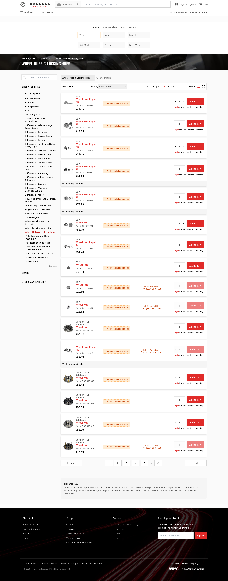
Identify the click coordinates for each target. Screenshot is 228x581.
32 (172, 86)
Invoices (70, 528)
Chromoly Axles (33, 114)
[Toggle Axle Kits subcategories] (22, 102)
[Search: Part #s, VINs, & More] (126, 4)
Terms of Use (30, 563)
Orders (69, 524)
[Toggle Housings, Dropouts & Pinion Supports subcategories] (22, 198)
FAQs (115, 537)
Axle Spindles (32, 106)
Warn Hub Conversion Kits (39, 253)
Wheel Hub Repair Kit (37, 257)
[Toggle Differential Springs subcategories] (22, 184)
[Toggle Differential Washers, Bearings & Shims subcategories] (22, 188)
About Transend (31, 524)
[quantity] (179, 101)
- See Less (52, 266)
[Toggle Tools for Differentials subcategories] (22, 213)
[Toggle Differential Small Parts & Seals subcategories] (22, 166)
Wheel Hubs (32, 261)
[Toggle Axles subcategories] (22, 110)
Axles (28, 110)
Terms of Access (49, 563)
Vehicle (95, 27)
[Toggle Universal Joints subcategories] (22, 217)
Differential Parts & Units (38, 154)
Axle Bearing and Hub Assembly (37, 237)
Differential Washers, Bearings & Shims (36, 189)
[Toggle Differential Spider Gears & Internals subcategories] (22, 177)
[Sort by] (112, 86)
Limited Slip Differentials (38, 205)
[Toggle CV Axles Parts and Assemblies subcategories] (22, 118)
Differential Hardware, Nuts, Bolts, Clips (40, 145)
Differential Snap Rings (37, 173)
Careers (26, 537)
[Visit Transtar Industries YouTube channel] (189, 546)
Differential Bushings (36, 131)
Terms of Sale (67, 563)
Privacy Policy (84, 563)
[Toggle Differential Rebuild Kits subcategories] (22, 158)
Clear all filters (103, 77)
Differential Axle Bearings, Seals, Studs (39, 127)
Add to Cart (195, 101)
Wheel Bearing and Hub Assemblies (37, 222)
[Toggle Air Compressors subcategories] (22, 98)
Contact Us (117, 528)
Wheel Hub (82, 222)
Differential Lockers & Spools (40, 150)
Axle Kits (29, 102)
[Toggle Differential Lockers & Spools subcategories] (22, 150)
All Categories (30, 93)
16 (163, 86)
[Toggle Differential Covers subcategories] (22, 140)
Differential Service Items (38, 162)
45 (158, 463)
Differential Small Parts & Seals (38, 168)
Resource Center (199, 12)
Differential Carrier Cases (38, 135)
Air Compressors (34, 98)
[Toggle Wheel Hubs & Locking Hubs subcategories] (22, 232)
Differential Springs (35, 183)
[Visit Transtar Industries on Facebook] (159, 546)
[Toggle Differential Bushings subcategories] (22, 132)
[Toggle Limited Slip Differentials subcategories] (22, 205)
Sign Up (201, 535)
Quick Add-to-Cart (178, 12)
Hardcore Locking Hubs (38, 242)
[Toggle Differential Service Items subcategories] (22, 162)
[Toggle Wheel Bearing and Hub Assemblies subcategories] (22, 221)
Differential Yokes (34, 194)
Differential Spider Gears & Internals (39, 178)
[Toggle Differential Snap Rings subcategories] (22, 173)
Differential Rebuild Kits (37, 158)
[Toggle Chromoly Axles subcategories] (22, 114)
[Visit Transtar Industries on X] (181, 546)
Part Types (45, 12)
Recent (132, 27)
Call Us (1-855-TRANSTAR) (125, 524)
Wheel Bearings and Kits (38, 227)
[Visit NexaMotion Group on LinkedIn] (167, 546)
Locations (117, 533)
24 (168, 86)
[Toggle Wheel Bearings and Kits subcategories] (22, 228)
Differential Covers (35, 139)
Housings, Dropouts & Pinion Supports (40, 200)
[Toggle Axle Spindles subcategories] (22, 106)
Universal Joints (33, 217)
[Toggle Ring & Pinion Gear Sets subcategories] (22, 209)
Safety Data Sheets (75, 533)
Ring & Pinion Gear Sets (37, 209)
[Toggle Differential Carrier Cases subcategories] (22, 136)
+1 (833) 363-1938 (152, 288)
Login (176, 107)
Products (27, 12)
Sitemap (98, 563)
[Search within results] (39, 77)
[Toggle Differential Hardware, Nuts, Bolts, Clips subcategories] (22, 144)
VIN (123, 27)
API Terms (28, 533)
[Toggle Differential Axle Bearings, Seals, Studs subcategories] (22, 125)
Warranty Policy (74, 537)
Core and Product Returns (79, 542)
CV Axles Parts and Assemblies (35, 120)
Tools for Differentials (36, 213)
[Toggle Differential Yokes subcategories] (22, 194)
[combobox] (86, 34)
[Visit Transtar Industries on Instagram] (174, 546)
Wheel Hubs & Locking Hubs (40, 231)
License (110, 27)
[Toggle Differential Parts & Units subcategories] (22, 154)
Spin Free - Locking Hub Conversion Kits (38, 248)
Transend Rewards (32, 528)
